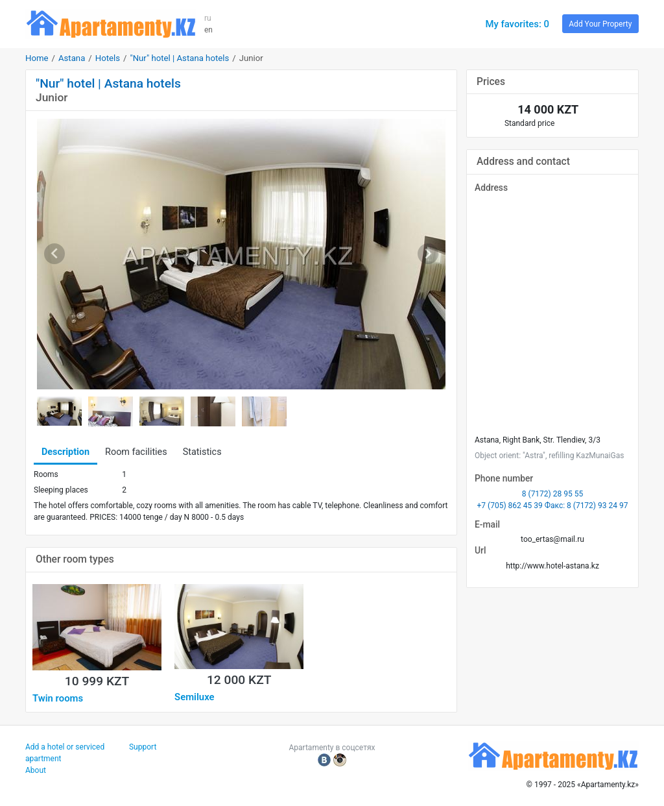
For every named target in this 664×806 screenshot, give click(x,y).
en (208, 29)
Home (37, 58)
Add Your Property (600, 24)
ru (207, 18)
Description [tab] (65, 452)
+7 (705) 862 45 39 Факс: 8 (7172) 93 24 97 (552, 505)
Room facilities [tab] (136, 452)
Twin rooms (57, 698)
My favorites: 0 (517, 24)
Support (142, 746)
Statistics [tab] (202, 452)
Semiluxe (194, 697)
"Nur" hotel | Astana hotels (179, 58)
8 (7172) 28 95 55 (552, 493)
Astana (71, 58)
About (35, 770)
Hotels (107, 58)
